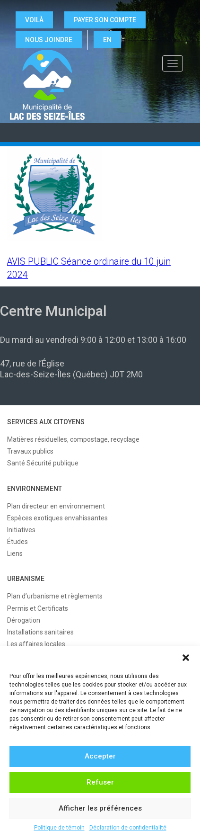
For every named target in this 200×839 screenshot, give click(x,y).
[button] (186, 657)
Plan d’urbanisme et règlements (55, 596)
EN (107, 40)
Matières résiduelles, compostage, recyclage (73, 439)
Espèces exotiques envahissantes (57, 518)
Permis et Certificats (37, 608)
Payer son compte (105, 20)
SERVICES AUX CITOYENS (46, 422)
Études (17, 541)
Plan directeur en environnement (56, 506)
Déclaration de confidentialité (127, 827)
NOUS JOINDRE (48, 40)
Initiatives (21, 530)
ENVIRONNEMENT (34, 488)
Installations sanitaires (40, 632)
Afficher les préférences (100, 808)
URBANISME (25, 578)
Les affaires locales (36, 644)
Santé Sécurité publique (42, 463)
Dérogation (23, 620)
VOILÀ (34, 20)
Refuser (100, 782)
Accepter (100, 756)
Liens (15, 553)
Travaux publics (30, 451)
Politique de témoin (59, 827)
